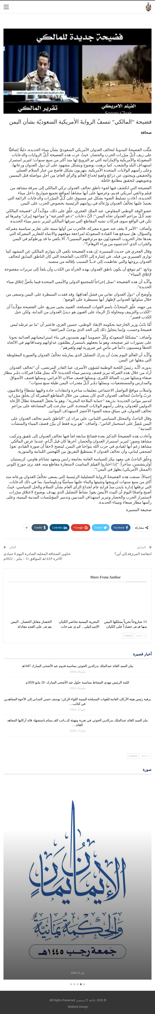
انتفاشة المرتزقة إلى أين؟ (133, 554)
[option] (77, 880)
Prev (140, 635)
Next (128, 635)
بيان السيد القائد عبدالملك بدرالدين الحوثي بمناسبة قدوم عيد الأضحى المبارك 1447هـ (77, 666)
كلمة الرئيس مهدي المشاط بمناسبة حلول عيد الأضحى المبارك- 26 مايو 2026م (77, 682)
